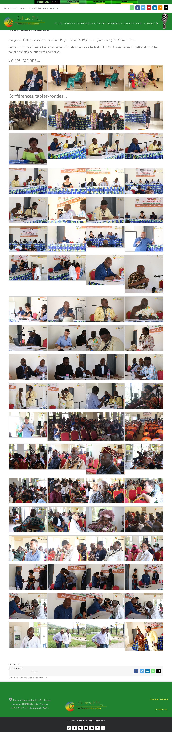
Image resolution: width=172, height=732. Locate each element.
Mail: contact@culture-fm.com (49, 8)
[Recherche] (157, 23)
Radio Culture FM (84, 721)
